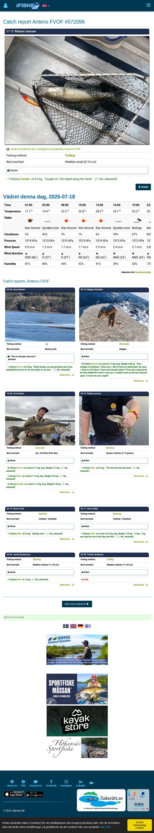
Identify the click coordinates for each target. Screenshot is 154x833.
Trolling (70, 155)
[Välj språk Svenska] (66, 626)
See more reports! (77, 603)
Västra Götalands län (23, 149)
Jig (46, 344)
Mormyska (124, 344)
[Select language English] (73, 626)
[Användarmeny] (5, 5)
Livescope (39, 448)
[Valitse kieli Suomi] (88, 626)
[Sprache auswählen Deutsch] (80, 626)
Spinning (110, 448)
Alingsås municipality (50, 149)
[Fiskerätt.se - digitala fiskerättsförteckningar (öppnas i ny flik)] (101, 800)
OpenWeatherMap (143, 272)
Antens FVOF (73, 149)
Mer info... (106, 827)
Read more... (67, 375)
